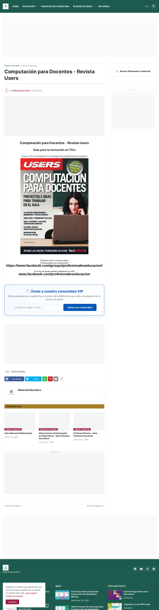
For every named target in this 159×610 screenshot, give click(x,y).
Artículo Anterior (13, 506)
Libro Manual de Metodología (18, 433)
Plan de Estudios (82, 6)
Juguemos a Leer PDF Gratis (137, 604)
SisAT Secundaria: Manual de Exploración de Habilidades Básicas (84, 594)
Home (15, 6)
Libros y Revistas (29, 66)
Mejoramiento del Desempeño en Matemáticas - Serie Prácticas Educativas (54, 435)
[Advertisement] (79, 37)
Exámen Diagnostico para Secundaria (136, 592)
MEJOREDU (104, 6)
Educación (29, 6)
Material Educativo (29, 390)
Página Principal (11, 66)
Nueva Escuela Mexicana (55, 6)
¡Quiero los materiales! (80, 307)
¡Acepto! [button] (12, 602)
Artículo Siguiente (95, 506)
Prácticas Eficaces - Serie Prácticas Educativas (85, 434)
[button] (146, 6)
